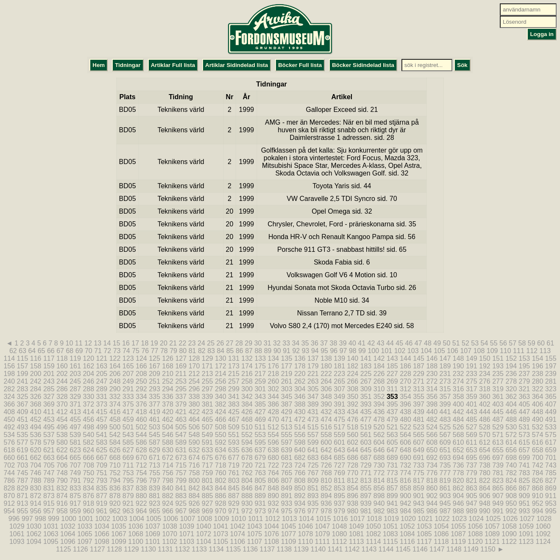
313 (418, 389)
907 (498, 495)
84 (220, 350)
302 (273, 389)
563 (392, 434)
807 (287, 480)
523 (418, 427)
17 (135, 343)
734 (431, 465)
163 (102, 366)
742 (537, 465)
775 (418, 472)
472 (300, 419)
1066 (101, 534)
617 (551, 442)
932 (273, 503)
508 (220, 427)
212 (194, 373)
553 (260, 434)
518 (353, 427)
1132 (182, 549)
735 (445, 465)
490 (537, 419)
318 (484, 389)
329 (75, 396)
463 (181, 419)
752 (115, 472)
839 (154, 488)
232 (458, 373)
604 (379, 442)
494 (36, 427)
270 (405, 381)
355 (418, 396)
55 (494, 343)
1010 (238, 518)
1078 (305, 534)
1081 (356, 534)
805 (260, 480)
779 (471, 472)
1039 (186, 526)
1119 (458, 541)
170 (194, 366)
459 (128, 419)
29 (248, 343)
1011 (255, 518)
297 (207, 389)
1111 (322, 541)
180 (326, 366)
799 (181, 480)
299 (234, 389)
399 (445, 404)
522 (405, 427)
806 (273, 480)
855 (366, 488)
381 (207, 404)
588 (167, 442)
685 (339, 457)
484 (458, 419)
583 (102, 442)
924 (167, 503)
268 (379, 381)
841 (181, 488)
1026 (510, 518)
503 (154, 427)
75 (135, 350)
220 (300, 373)
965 (154, 511)
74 (126, 350)
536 (36, 434)
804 (247, 480)
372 (88, 404)
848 (273, 488)
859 (418, 488)
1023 (459, 518)
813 (366, 480)
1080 (339, 534)
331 (102, 396)
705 (49, 465)
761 (234, 472)
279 (524, 381)
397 (418, 404)
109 (492, 350)
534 (9, 434)
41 (361, 343)
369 (49, 404)
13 (97, 343)
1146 (420, 549)
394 (379, 404)
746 (36, 472)
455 (75, 419)
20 (163, 343)
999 (53, 518)
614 (511, 442)
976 (300, 511)
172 (220, 366)
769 (339, 472)
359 (471, 396)
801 (207, 480)
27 (230, 343)
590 (194, 442)
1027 (527, 518)
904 (458, 495)
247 (102, 381)
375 (128, 404)
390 (326, 404)
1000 (68, 518)
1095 (51, 541)
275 (471, 381)
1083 (390, 534)
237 (524, 373)
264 (326, 381)
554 (273, 434)
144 (405, 358)
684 (326, 457)
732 (405, 465)
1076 (271, 534)
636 (247, 450)
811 (339, 480)
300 (247, 389)
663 (49, 457)
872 (36, 495)
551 (234, 434)
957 (49, 511)
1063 (51, 534)
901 (418, 495)
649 (418, 450)
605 (392, 442)
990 (484, 511)
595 (260, 442)
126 (167, 358)
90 (277, 350)
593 (234, 442)
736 (458, 465)
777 (445, 472)
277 (498, 381)
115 (22, 358)
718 (220, 465)
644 (353, 450)
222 (326, 373)
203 (75, 373)
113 (545, 350)
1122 (509, 541)
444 (484, 411)
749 (75, 472)
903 (445, 495)
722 (273, 465)
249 (128, 381)
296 (194, 389)
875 (75, 495)
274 (458, 381)
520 (379, 427)
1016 (340, 518)
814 (379, 480)
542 (115, 434)
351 (366, 396)
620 (36, 450)
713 (154, 465)
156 (9, 366)
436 (379, 411)
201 (49, 373)
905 (471, 495)
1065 (84, 534)
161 (75, 366)
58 (522, 343)
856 (379, 488)
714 (167, 465)
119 (75, 358)
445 (498, 411)
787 (22, 480)
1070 (169, 534)
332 (115, 396)
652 (458, 450)
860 (431, 488)
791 (75, 480)
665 (75, 457)
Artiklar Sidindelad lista (236, 65)
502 (141, 427)
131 (234, 358)
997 (27, 518)
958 (62, 511)
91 (286, 350)
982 (379, 511)
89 (268, 350)
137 (313, 358)
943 (418, 503)
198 (9, 373)
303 (287, 389)
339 (207, 396)
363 (524, 396)
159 (49, 366)
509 (234, 427)
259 (260, 381)
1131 (165, 549)
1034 (101, 526)
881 (154, 495)
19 (154, 343)
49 (437, 343)
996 (14, 518)
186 (405, 366)
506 (194, 427)
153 (524, 358)
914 (36, 503)
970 (220, 511)
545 (154, 434)
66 (51, 350)
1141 (335, 549)
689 (392, 457)
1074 (237, 534)
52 (465, 343)
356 (431, 396)
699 (524, 457)
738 (484, 465)
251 (154, 381)
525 (445, 427)
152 (511, 358)
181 (339, 366)
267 (366, 381)
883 (181, 495)
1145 (403, 549)
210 (167, 373)
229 (418, 373)
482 (431, 419)
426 (247, 411)
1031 (51, 526)
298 (220, 389)
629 (154, 450)
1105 (220, 541)
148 (458, 358)
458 (115, 419)
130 (220, 358)
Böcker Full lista (300, 65)
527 (471, 427)
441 (445, 411)
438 (405, 411)
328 (62, 396)
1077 (288, 534)
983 (392, 511)
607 (418, 442)
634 (220, 450)
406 (537, 404)
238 (537, 373)
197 (551, 366)
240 (9, 381)
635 (234, 450)
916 (62, 503)
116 (36, 358)
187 (418, 366)
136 (300, 358)
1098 (101, 541)
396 (405, 404)
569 (471, 434)
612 (484, 442)
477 (366, 419)
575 (551, 434)
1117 (424, 541)
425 (234, 411)
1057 (492, 526)
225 (366, 373)
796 (141, 480)
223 (339, 373)
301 (260, 389)
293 (154, 389)
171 (207, 366)
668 (115, 457)
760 (220, 472)
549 (207, 434)
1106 (237, 541)
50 (446, 343)
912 (9, 503)
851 (313, 488)
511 (260, 427)
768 (326, 472)
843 (207, 488)
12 (88, 343)
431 (313, 411)
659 (551, 450)
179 (313, 366)
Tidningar (127, 65)
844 (220, 488)
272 (431, 381)
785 (551, 472)
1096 (67, 541)
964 (141, 511)
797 (154, 480)
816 (405, 480)
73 (117, 350)
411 (49, 411)
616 (537, 442)
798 (167, 480)
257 (234, 381)
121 (102, 358)
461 (154, 419)
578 (36, 442)
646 (379, 450)
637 (260, 450)
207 (128, 373)
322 (537, 389)
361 (498, 396)
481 (418, 419)
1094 (34, 541)
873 (49, 495)
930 (247, 503)
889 (260, 495)
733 (418, 465)
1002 (102, 518)
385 (260, 404)
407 (551, 404)
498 (88, 427)
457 (102, 419)
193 (498, 366)
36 (314, 343)
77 (155, 350)
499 (102, 427)
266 (353, 381)
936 (326, 503)
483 (445, 419)
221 (313, 373)
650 (431, 450)
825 (524, 480)
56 (503, 343)
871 (22, 495)
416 (115, 411)
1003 (120, 518)
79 (173, 350)
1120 (475, 541)
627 (128, 450)
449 (551, 411)
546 (167, 434)
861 (445, 488)
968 (194, 511)
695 (471, 457)
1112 (339, 541)
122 (115, 358)
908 (511, 495)
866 (511, 488)
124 (141, 358)
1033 (84, 526)
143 (392, 358)
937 (339, 503)
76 (145, 350)
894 (326, 495)
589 (181, 442)
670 (141, 457)
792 (88, 480)
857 (392, 488)
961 (102, 511)
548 (194, 434)
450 (9, 419)
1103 (186, 541)
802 (220, 480)
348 (326, 396)
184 (379, 366)
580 (62, 442)
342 (247, 396)
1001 (85, 518)
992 (511, 511)
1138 (284, 549)
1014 (306, 518)
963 (128, 511)
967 (181, 511)
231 (445, 373)
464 (194, 419)
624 (88, 450)
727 (339, 465)
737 (471, 465)
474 (326, 419)
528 (484, 427)
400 (458, 404)
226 (379, 373)
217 (260, 373)
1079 (322, 534)
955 (22, 511)
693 (445, 457)
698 (511, 457)
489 (524, 419)
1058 (509, 526)
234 (484, 373)
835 (102, 488)
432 (326, 411)
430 (300, 411)
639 (287, 450)
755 (154, 472)
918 (88, 503)
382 (220, 404)
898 (379, 495)
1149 (471, 549)
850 (300, 488)
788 (36, 480)
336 (167, 396)
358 (458, 396)
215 (234, 373)
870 (9, 495)
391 (339, 404)
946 (458, 503)
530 (511, 427)
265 (339, 381)
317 (471, 389)
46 (408, 343)
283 (22, 389)
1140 (318, 549)
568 (458, 434)
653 (471, 450)
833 (75, 488)
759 (207, 472)
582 (88, 442)
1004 (137, 518)
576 (9, 442)
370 (62, 404)
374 (115, 404)
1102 (169, 541)
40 (352, 343)
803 (234, 480)
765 (287, 472)
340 (220, 396)
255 (207, 381)
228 (405, 373)
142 (379, 358)
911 (551, 495)
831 (49, 488)
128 (194, 358)
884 (194, 495)
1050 (373, 526)
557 (313, 434)
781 (498, 472)
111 (518, 350)
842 (194, 488)
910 (537, 495)
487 (498, 419)
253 (181, 381)
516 (326, 427)
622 (62, 450)
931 (260, 503)
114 (9, 358)
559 (339, 434)
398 (431, 404)
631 (181, 450)
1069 (152, 534)
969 (207, 511)
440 (431, 411)
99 (362, 350)
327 (49, 396)
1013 (289, 518)
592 (220, 442)
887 (234, 495)
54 (484, 343)
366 (9, 404)
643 (339, 450)
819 (445, 480)
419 (154, 411)
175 (260, 366)
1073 (220, 534)
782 (511, 472)
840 (167, 488)
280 (537, 381)
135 (287, 358)
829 (22, 488)
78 (164, 350)
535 (22, 434)
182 (353, 366)
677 (234, 457)
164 (115, 366)
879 (128, 495)
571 (498, 434)
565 (418, 434)
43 (380, 343)
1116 (407, 541)
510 (247, 427)
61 (550, 343)
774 (405, 472)
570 (484, 434)
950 (511, 503)
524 (431, 427)
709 (102, 465)
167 (154, 366)
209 (154, 373)
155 (551, 358)
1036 (135, 526)
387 (287, 404)
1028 (544, 518)
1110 (305, 541)
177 (287, 366)
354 (405, 396)
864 (484, 488)
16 (126, 343)
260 (273, 381)
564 (405, 434)
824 (511, 480)
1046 (305, 526)
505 (181, 427)
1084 (407, 534)
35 (305, 343)
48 (428, 343)
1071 (186, 534)
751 (102, 472)
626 (115, 450)
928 (220, 503)
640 (300, 450)
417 (128, 411)
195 (524, 366)
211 (181, 373)
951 (524, 503)
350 (353, 396)
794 (115, 480)
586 (141, 442)
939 (366, 503)
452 (36, 419)
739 (498, 465)
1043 (254, 526)
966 (167, 511)
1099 (118, 541)
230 (431, 373)
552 (247, 434)
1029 (17, 526)
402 (484, 404)
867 (524, 488)
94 (315, 350)
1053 (424, 526)
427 (260, 411)
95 (324, 350)
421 (181, 411)
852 (326, 488)
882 (167, 495)
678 (247, 457)
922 (141, 503)
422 (194, 411)
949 (498, 503)
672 (167, 457)
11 (79, 343)
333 (128, 396)
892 (300, 495)
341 (234, 396)
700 (537, 457)
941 (392, 503)
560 (353, 434)
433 (339, 411)
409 (22, 411)
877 (102, 495)
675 (207, 457)
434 (353, 411)
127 (181, 358)
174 (247, 366)
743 (551, 465)
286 (62, 389)
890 (273, 495)
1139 (301, 549)
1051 (390, 526)
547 (181, 434)
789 (49, 480)
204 (88, 373)
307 (339, 389)
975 (287, 511)
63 (22, 350)
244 (62, 381)
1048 (339, 526)
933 (287, 503)
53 (475, 343)
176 (273, 366)
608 (431, 442)
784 (537, 472)
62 (13, 350)
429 (287, 411)
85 (230, 350)
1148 (454, 549)
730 (379, 465)
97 (343, 350)
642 (326, 450)
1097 (84, 541)
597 (287, 442)
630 (167, 450)
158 (36, 366)
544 (141, 434)
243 (49, 381)
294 (167, 389)
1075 (254, 534)
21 (173, 343)
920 (115, 503)
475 (339, 419)
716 (194, 465)
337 (181, 396)
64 (32, 350)
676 (220, 457)
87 (249, 350)
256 (220, 381)
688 (379, 457)
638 (273, 450)
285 (49, 389)
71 (98, 350)
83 (211, 350)
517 (339, 427)
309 (366, 389)
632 (194, 450)
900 (405, 495)
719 (234, 465)
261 (287, 381)
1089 (492, 534)
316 (458, 389)
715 (181, 465)
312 (405, 389)
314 (431, 389)
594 (247, 442)
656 (511, 450)
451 (22, 419)
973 (260, 511)
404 (511, 404)
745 (22, 472)
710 (115, 465)
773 (392, 472)
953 (551, 503)
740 (511, 465)
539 (75, 434)
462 (167, 419)
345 (287, 396)
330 (88, 396)
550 (220, 434)
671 (154, 457)
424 (220, 411)
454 (62, 419)
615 (524, 442)
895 (339, 495)
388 (300, 404)
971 (234, 511)
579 (49, 442)
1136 (250, 549)
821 (471, 480)
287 (75, 389)
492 (9, 427)
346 (300, 396)
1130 (148, 549)
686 (353, 457)
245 (75, 381)
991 (498, 511)
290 (115, 389)
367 (22, 404)
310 (379, 389)
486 (484, 419)
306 (326, 389)
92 (296, 350)
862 (458, 488)
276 (484, 381)
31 (267, 343)
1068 (135, 534)
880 (141, 495)
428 (273, 411)
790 (62, 480)
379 (181, 404)
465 (207, 419)
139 (339, 358)
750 (88, 472)
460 (141, 419)
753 (128, 472)
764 (273, 472)
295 (181, 389)
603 (366, 442)
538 (62, 434)
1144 (386, 549)
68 (69, 350)
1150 (488, 549)
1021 (425, 518)
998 (40, 518)
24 (201, 343)
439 (418, 411)
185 (392, 366)
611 (471, 442)
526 (458, 427)
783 (524, 472)
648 (405, 450)
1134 (216, 549)
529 (498, 427)
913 (22, 503)
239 (551, 373)
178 (300, 366)
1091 (526, 534)
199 (22, 373)
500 (115, 427)
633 (207, 450)
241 (22, 381)
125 (154, 358)
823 (498, 480)
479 (392, 419)
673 (181, 457)
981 (366, 511)
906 (484, 495)
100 (373, 350)
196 (537, 366)
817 (418, 480)
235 (498, 373)
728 (353, 465)
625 (102, 450)
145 (418, 358)
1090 (509, 534)
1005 (154, 518)
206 (115, 373)
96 (333, 350)
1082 (373, 534)
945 (445, 503)
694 (458, 457)
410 (36, 411)
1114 (373, 541)
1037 (152, 526)
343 (260, 396)
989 (471, 511)
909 (524, 495)
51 (456, 343)
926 (194, 503)
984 (405, 511)
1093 (17, 541)
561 (366, 434)
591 (207, 442)
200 (36, 373)
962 (115, 511)
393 (366, 404)
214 (220, 373)
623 (75, 450)
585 (128, 442)
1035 (118, 526)
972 (247, 511)
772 (379, 472)
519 (366, 427)
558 (326, 434)
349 (339, 396)
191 (471, 366)
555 (287, 434)
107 (465, 350)
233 (471, 373)
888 (247, 495)
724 (300, 465)
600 (326, 442)
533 (551, 427)
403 (498, 404)
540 (88, 434)
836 (115, 488)
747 (49, 472)
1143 (369, 549)
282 (9, 389)
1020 (408, 518)
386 (273, 404)
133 (260, 358)
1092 (543, 534)
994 (537, 511)
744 (9, 472)
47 (418, 343)
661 (22, 457)
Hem (98, 65)
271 (418, 381)
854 (353, 488)
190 (458, 366)
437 (392, 411)
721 (260, 465)
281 (551, 381)
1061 (17, 534)
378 (167, 404)
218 (273, 373)
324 (9, 396)
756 (167, 472)
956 (36, 511)
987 (445, 511)
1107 (254, 541)
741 (524, 465)
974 (273, 511)
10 (69, 343)
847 (260, 488)
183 (366, 366)
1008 (204, 518)
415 (102, 411)
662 (36, 457)
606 (405, 442)
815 (392, 480)
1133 (199, 549)
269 (392, 381)
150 (484, 358)
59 (531, 343)
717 (207, 465)
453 (49, 419)
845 (234, 488)
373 (102, 404)
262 (300, 381)
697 (498, 457)
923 (154, 503)
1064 (67, 534)
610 (458, 442)
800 (194, 480)
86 (239, 350)
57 (512, 343)
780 (484, 472)
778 (458, 472)
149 (471, 358)
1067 (118, 534)
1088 (475, 534)
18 (144, 343)
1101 (152, 541)
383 (234, 404)
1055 (458, 526)
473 (313, 419)
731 (392, 465)
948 (484, 503)
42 (371, 343)
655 (498, 450)
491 (551, 419)
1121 (492, 541)
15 (116, 343)
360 (484, 396)
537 (49, 434)
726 (326, 465)
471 (287, 419)
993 (524, 511)
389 (313, 404)
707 (75, 465)
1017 (357, 518)
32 (277, 343)
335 (154, 396)
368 (36, 404)
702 (9, 465)
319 (498, 389)
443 (471, 411)
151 (498, 358)
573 (524, 434)
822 (484, 480)
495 (49, 427)
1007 (187, 518)
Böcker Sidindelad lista (363, 65)
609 (445, 442)
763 (260, 472)
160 (62, 366)
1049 (356, 526)
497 (75, 427)
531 (524, 427)
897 (366, 495)
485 (471, 419)
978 (326, 511)
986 (431, 511)
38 (333, 343)
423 (207, 411)
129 (207, 358)
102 (400, 350)
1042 (237, 526)
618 (9, 450)
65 (41, 350)
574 (537, 434)
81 (192, 350)
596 (273, 442)
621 (49, 450)
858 (405, 488)
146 (431, 358)
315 (445, 389)
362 (511, 396)
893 (313, 495)
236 (511, 373)
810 (326, 480)
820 (458, 480)
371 (75, 404)
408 (9, 411)
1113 (356, 541)
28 (239, 343)
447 (524, 411)
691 (418, 457)
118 (62, 358)
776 (431, 472)
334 (141, 396)
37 (324, 343)
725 (313, 465)
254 (194, 381)
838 (141, 488)
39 (343, 343)
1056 (475, 526)
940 (379, 503)
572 (511, 434)
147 (445, 358)
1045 (288, 526)
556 (300, 434)
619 (22, 450)
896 (353, 495)
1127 (97, 549)
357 (445, 396)
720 (247, 465)
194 (511, 366)
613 (498, 442)
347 (313, 396)
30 (258, 343)
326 (36, 396)
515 (313, 427)
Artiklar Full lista (173, 65)
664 (62, 457)
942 (405, 503)
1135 (233, 549)
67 (60, 350)
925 (181, 503)
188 (431, 366)
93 (305, 350)
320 (511, 389)
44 (390, 343)
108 (479, 350)
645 (366, 450)
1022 (442, 518)
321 (524, 389)
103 (413, 350)
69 (79, 350)
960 (88, 511)
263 (313, 381)
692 (431, 457)
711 (128, 465)
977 (313, 511)
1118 (441, 541)
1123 (526, 541)
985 (418, 511)
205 (102, 373)
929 (234, 503)
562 (379, 434)
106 (452, 350)
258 (247, 381)
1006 (170, 518)
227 (392, 373)
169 (181, 366)
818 (431, 480)
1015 (323, 518)
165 (128, 366)
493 (22, 427)
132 (247, 358)
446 (511, 411)
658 (537, 450)
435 (366, 411)
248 (115, 381)
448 (537, 411)
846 (247, 488)
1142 (352, 549)
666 (88, 457)
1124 (543, 541)
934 (300, 503)
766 (300, 472)
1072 (203, 534)
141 (366, 358)
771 (366, 472)
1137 (267, 549)
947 (471, 503)
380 (194, 404)
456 (88, 419)
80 (183, 350)
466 (220, 419)
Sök (462, 65)
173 (234, 366)
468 (247, 419)
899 (392, 495)
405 (524, 404)
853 (339, 488)
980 (353, 511)
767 (313, 472)
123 (128, 358)
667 (102, 457)
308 (353, 389)
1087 (458, 534)
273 (445, 381)
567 (445, 434)
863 (471, 488)
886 (220, 495)
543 (128, 434)
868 (537, 488)
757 (181, 472)
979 (339, 511)
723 (287, 465)
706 (62, 465)
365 (551, 396)
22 (182, 343)
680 (273, 457)
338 (194, 396)
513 (287, 427)
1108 (271, 541)
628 (141, 450)
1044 (271, 526)
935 (313, 503)
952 (537, 503)
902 (431, 495)
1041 (220, 526)
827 (551, 480)
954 (9, 511)
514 (300, 427)
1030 (34, 526)
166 (141, 366)
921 (128, 503)
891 (287, 495)
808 (300, 480)
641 (313, 450)
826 (537, 480)
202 (62, 373)
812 (353, 480)
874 (62, 495)
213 (207, 373)
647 (392, 450)
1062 (34, 534)
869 (551, 488)
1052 (407, 526)
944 (431, 503)
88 (258, 350)
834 (88, 488)
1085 (424, 534)
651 (445, 450)
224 (353, 373)
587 (154, 442)
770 (353, 472)
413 (75, 411)
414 (88, 411)
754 (141, 472)
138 (326, 358)
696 (484, 457)
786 (9, 480)
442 (458, 411)
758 (194, 472)
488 (511, 419)
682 (300, 457)
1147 (437, 549)
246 (88, 381)
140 (353, 358)
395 (392, 404)
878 (115, 495)
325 (22, 396)
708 (88, 465)
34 (295, 343)
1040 (203, 526)
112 (532, 350)
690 (405, 457)
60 (541, 343)
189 (445, 366)
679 (260, 457)
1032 (67, 526)
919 (102, 503)
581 (75, 442)
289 (102, 389)
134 (273, 358)
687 (366, 457)
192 (484, 366)
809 (313, 480)
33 (286, 343)
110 (505, 350)
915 (49, 503)
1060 (543, 526)
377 (154, 404)
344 (273, 396)
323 (551, 389)
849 (287, 488)
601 (339, 442)
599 (313, 442)
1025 (493, 518)
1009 (221, 518)
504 (167, 427)
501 (128, 427)
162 (88, 366)
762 (247, 472)
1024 (476, 518)
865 (498, 488)
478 (379, 419)
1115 (390, 541)
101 (387, 350)
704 (36, 465)
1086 (441, 534)
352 (379, 396)
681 (287, 457)
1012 (272, 518)
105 (439, 350)
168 (167, 366)
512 (273, 427)
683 (313, 457)
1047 (322, 526)
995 (551, 511)
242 (36, 381)
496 (62, 427)
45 (399, 343)
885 (207, 495)
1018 (374, 518)
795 (128, 480)
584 (115, 442)
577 (22, 442)
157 (22, 366)
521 (392, 427)
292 (141, 389)
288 (88, 389)
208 (141, 373)
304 (300, 389)
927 (207, 503)
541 (102, 434)
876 (88, 495)
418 (141, 411)
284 (36, 389)
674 (194, 457)
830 (36, 488)
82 (202, 350)
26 (220, 343)
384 (247, 404)
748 (62, 472)
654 (484, 450)
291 (128, 389)
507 (207, 427)
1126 (80, 549)
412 (62, 411)
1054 (441, 526)
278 (511, 381)
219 (287, 373)
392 (353, 404)
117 (49, 358)
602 (353, 442)
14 (107, 343)
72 (107, 350)
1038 (169, 526)
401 (471, 404)
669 (128, 457)
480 (405, 419)
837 (128, 488)
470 (273, 419)
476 (353, 419)
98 (353, 350)
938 (353, 503)
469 (260, 419)
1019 (391, 518)
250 (141, 381)
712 (141, 465)
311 (392, 389)
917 (75, 503)
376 (141, 404)
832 (62, 488)
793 (102, 480)
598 (300, 442)
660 (9, 457)
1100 (135, 541)
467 (234, 419)
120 (88, 358)
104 (426, 350)
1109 (288, 541)
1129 (131, 549)
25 (211, 343)
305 (313, 389)
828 (9, 488)
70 (88, 350)
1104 (203, 541)
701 (551, 457)
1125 (63, 549)
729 (366, 465)
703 (22, 465)
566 (431, 434)
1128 (114, 549)
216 (247, 373)
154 (537, 358)
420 (167, 411)
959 (75, 511)
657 (524, 450)
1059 (526, 526)
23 (192, 343)
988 (458, 511)
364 (537, 396)
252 (167, 381)
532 (537, 427)
